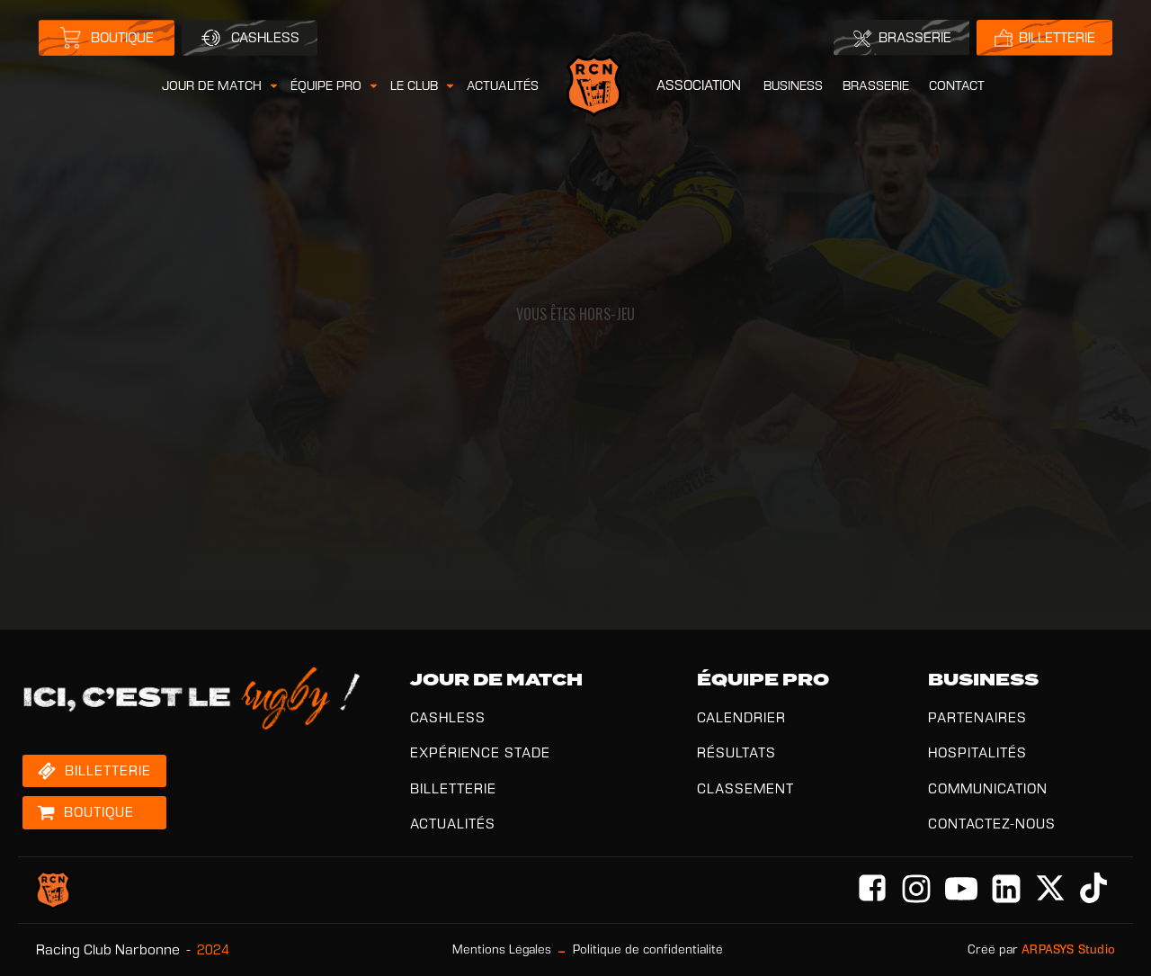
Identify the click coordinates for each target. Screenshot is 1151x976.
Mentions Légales (501, 949)
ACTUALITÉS (503, 85)
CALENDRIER (741, 717)
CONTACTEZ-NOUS (992, 823)
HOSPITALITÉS (977, 752)
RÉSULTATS (736, 752)
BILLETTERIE (453, 788)
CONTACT (957, 85)
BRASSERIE (876, 85)
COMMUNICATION (988, 788)
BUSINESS (793, 85)
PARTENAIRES (977, 717)
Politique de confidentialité (648, 949)
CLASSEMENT (745, 788)
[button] (220, 86)
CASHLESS (448, 717)
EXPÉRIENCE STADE (480, 752)
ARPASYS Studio (1068, 949)
